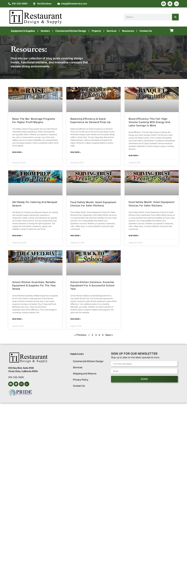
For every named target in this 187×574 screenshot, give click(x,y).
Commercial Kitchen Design (70, 30)
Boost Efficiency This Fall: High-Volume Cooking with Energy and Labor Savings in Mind (149, 122)
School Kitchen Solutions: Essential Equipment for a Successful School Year (92, 285)
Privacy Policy (80, 379)
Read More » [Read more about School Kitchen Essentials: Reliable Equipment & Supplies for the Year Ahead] (17, 319)
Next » (109, 335)
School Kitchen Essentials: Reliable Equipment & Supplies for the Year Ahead (34, 285)
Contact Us (146, 30)
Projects (96, 30)
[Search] (175, 17)
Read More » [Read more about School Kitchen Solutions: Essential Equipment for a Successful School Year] (75, 319)
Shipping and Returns (84, 373)
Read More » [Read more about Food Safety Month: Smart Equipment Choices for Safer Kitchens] (75, 236)
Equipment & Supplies (23, 30)
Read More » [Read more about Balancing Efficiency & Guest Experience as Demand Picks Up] (75, 152)
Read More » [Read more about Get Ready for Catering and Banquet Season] (17, 236)
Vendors (45, 30)
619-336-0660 (16, 377)
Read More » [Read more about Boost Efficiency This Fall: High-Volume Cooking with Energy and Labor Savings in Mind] (134, 156)
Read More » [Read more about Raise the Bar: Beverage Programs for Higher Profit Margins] (17, 152)
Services (111, 30)
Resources (128, 30)
